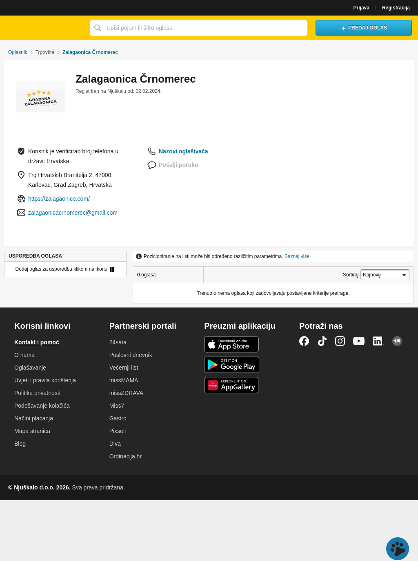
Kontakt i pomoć (36, 342)
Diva (115, 443)
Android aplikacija (231, 365)
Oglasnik (17, 52)
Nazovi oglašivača (183, 151)
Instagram (340, 341)
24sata (118, 342)
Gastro (118, 418)
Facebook (304, 341)
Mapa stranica (32, 431)
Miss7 (117, 405)
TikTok (322, 341)
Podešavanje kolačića (41, 405)
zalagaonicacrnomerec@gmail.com (73, 212)
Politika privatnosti (37, 393)
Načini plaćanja (33, 418)
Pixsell (117, 431)
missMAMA (123, 380)
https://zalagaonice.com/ (59, 198)
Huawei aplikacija (231, 385)
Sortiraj (350, 275)
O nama (24, 355)
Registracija (396, 8)
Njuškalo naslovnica (43, 27)
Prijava (361, 8)
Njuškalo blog (397, 341)
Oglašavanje (30, 367)
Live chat (397, 548)
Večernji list (123, 367)
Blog (20, 443)
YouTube (359, 341)
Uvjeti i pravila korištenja (45, 380)
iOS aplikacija (231, 344)
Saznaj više (297, 256)
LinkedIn (378, 341)
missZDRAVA (126, 393)
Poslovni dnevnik (130, 355)
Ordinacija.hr (125, 456)
